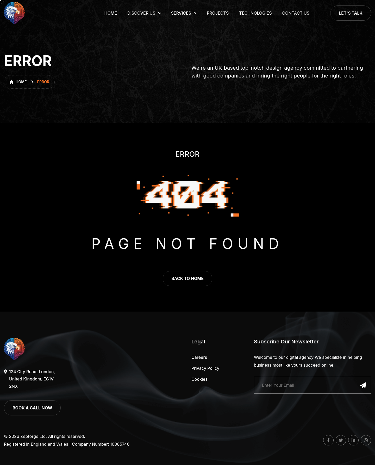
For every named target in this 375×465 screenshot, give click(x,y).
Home (18, 82)
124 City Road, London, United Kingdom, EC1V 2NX (29, 378)
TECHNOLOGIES (255, 13)
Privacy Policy (205, 368)
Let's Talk (350, 13)
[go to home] (14, 13)
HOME (110, 13)
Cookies (199, 379)
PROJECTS (218, 13)
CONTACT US (296, 13)
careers (199, 357)
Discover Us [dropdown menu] (141, 13)
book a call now (32, 407)
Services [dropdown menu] (181, 13)
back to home (187, 280)
